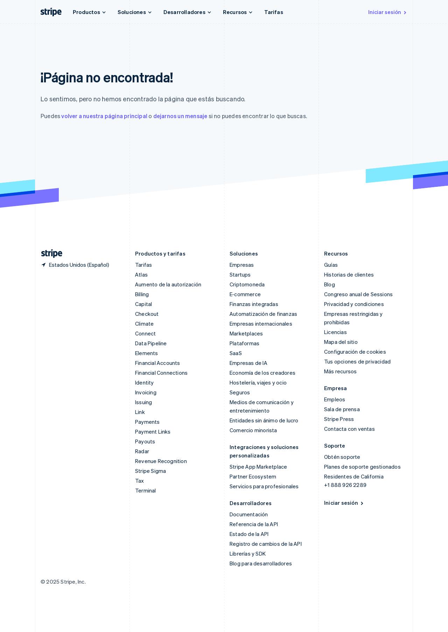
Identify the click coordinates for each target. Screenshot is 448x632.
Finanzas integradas (254, 303)
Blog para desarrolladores (261, 563)
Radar (142, 451)
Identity (144, 382)
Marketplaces (246, 333)
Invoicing (145, 392)
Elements (146, 352)
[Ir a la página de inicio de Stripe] (49, 253)
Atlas (141, 274)
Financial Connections (161, 372)
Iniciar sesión (387, 11)
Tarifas (273, 11)
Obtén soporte (342, 456)
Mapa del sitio (341, 341)
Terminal (145, 490)
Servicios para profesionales (264, 486)
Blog (329, 284)
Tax (139, 480)
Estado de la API (249, 533)
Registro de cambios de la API (266, 543)
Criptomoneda (247, 284)
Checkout (147, 313)
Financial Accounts (157, 362)
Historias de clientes (349, 274)
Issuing (143, 402)
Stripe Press (339, 418)
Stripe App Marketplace (258, 466)
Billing (142, 294)
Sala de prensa (342, 409)
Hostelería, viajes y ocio (258, 382)
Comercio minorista (253, 430)
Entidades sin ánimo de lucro (264, 420)
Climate (144, 323)
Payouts (145, 441)
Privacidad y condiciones (354, 303)
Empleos (334, 399)
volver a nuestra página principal (104, 116)
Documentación (249, 514)
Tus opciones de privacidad (357, 361)
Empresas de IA (248, 362)
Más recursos (340, 371)
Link (140, 411)
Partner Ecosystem (253, 476)
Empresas (242, 264)
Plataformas (244, 343)
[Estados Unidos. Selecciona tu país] (75, 264)
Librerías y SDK (248, 553)
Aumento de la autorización (168, 284)
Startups (240, 274)
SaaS (236, 352)
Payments (147, 421)
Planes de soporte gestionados (362, 466)
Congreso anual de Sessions (358, 294)
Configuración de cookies (355, 351)
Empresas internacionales (261, 323)
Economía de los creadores (262, 372)
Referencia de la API (254, 524)
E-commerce (245, 294)
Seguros (240, 392)
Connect (145, 333)
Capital (143, 303)
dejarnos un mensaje (180, 116)
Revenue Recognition (161, 460)
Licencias (335, 331)
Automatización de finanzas (263, 313)
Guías (331, 264)
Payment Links (153, 431)
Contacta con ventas (349, 428)
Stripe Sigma (150, 470)
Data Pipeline (151, 343)
